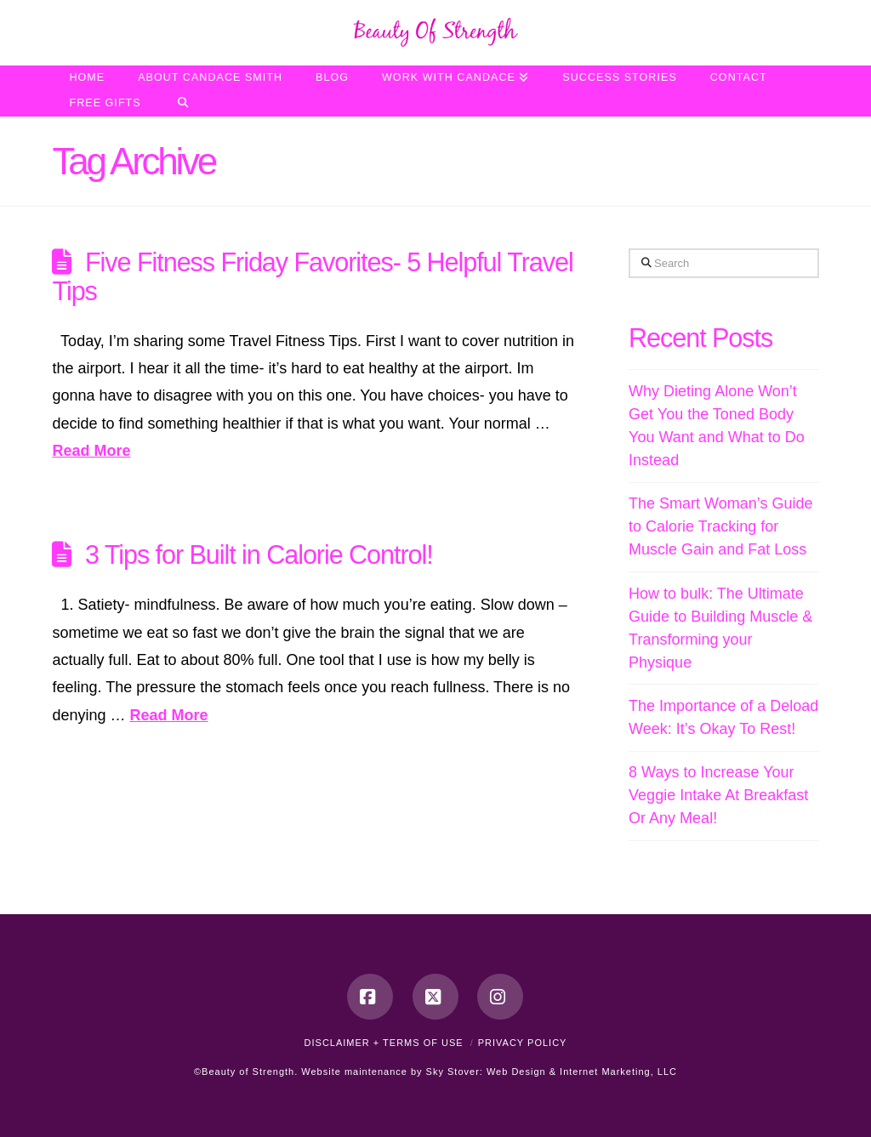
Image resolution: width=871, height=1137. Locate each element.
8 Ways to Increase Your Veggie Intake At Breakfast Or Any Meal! (718, 795)
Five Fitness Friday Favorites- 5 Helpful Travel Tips (312, 276)
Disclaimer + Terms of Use (384, 1043)
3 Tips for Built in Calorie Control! (259, 554)
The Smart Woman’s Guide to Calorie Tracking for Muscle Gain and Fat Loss (720, 526)
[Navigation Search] (183, 104)
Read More (91, 450)
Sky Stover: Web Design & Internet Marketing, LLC (551, 1071)
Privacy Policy (522, 1043)
